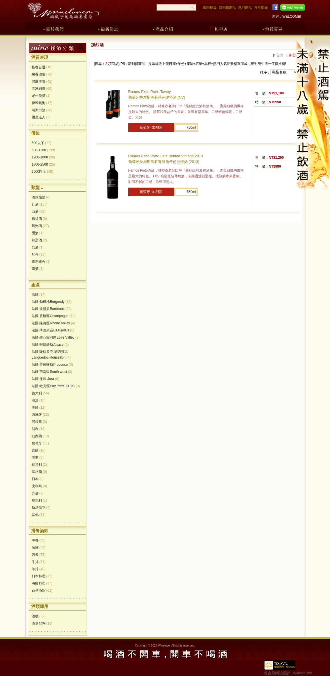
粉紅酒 (39, 219)
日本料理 (42, 576)
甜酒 (38, 233)
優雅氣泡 (42, 103)
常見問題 (261, 8)
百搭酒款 (42, 590)
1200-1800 (43, 157)
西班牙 (40, 415)
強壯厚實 (42, 81)
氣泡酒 (40, 226)
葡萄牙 (40, 443)
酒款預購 (41, 197)
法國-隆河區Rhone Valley (53, 323)
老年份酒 (41, 96)
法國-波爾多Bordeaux (52, 309)
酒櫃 (39, 616)
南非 (38, 458)
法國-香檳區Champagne (54, 316)
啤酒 (38, 269)
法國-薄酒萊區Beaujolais (53, 330)
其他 (39, 515)
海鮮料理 (42, 583)
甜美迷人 (41, 117)
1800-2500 (43, 164)
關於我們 (53, 28)
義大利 (40, 393)
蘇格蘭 (39, 472)
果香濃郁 (42, 74)
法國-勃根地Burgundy (52, 302)
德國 (39, 450)
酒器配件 (42, 623)
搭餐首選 (42, 67)
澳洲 (39, 400)
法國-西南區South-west (52, 372)
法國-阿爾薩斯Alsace (50, 345)
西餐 (39, 555)
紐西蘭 (40, 436)
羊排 (39, 569)
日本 (38, 479)
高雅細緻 (42, 89)
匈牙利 (39, 465)
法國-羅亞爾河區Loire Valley (56, 337)
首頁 (280, 55)
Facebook (274, 7)
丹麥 (38, 493)
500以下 (41, 143)
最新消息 (108, 28)
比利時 (39, 486)
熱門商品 (245, 8)
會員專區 (272, 28)
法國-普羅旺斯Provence (52, 365)
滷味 (39, 548)
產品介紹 (163, 28)
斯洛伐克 (41, 508)
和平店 (218, 28)
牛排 (39, 562)
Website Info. (303, 673)
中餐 (39, 540)
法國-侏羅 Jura (45, 379)
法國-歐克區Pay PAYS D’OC (56, 386)
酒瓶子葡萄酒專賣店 (63, 10)
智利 (39, 429)
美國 (39, 407)
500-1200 (43, 150)
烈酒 (38, 247)
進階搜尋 (210, 8)
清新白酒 (42, 110)
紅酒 (39, 204)
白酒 (39, 212)
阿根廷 (39, 422)
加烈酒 (39, 240)
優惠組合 (41, 262)
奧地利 (39, 500)
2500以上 (42, 172)
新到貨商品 (227, 8)
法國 (39, 295)
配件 (39, 254)
